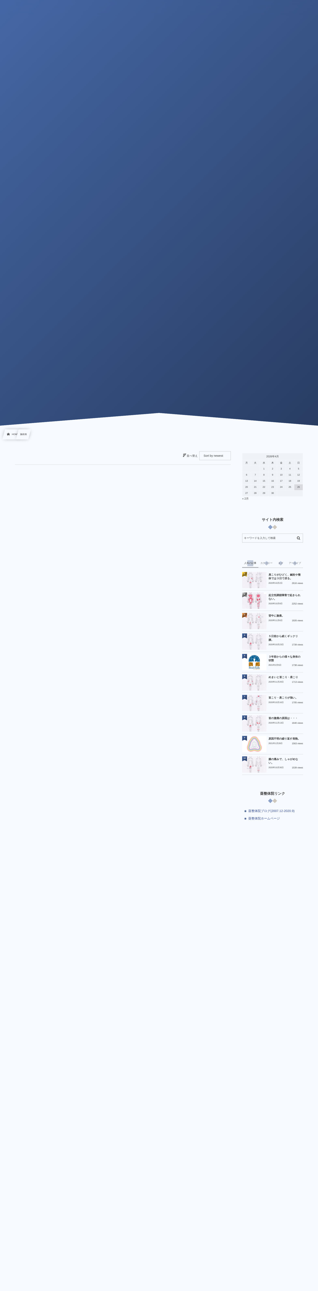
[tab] (250, 563)
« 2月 (245, 498)
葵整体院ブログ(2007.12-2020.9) (271, 811)
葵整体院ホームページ (264, 818)
